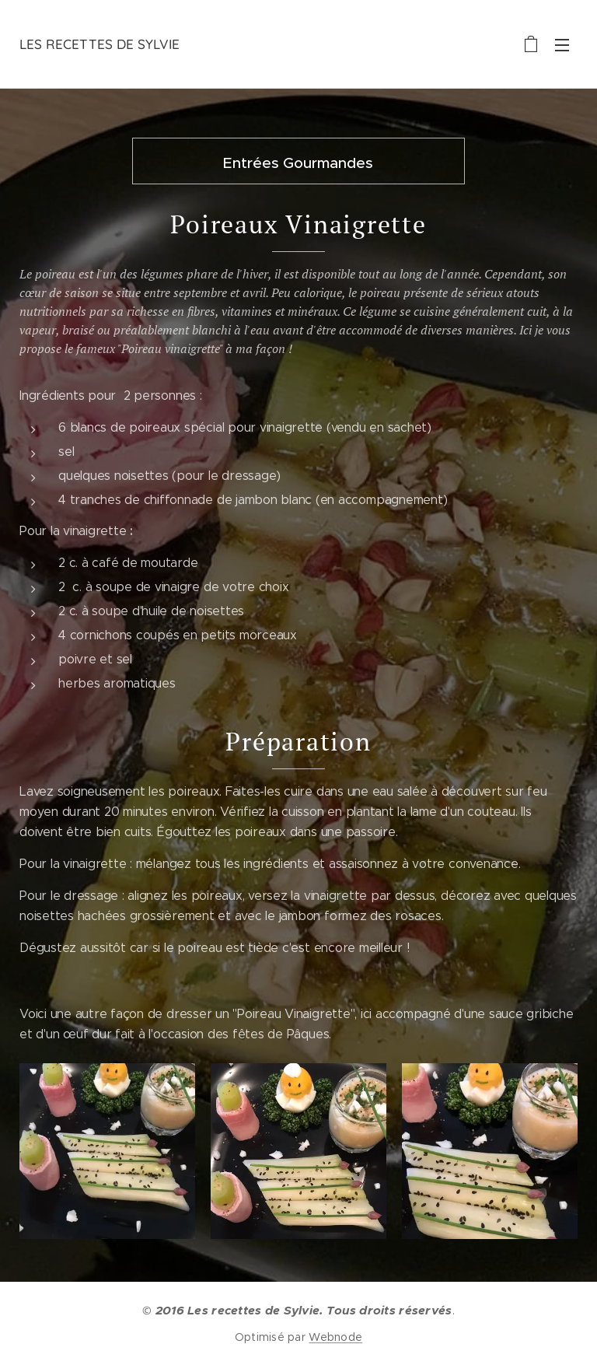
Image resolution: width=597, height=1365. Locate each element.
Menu (562, 45)
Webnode (335, 1337)
